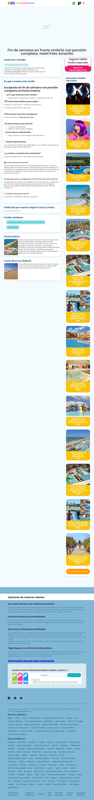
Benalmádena (74, 781)
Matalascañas (13, 787)
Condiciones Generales (80, 794)
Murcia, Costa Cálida (50, 724)
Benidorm (77, 778)
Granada (77, 749)
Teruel (24, 718)
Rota (9, 781)
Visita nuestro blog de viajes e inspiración (31, 660)
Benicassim (33, 765)
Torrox (30, 758)
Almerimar (12, 771)
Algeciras (33, 755)
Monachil (11, 745)
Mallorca (31, 784)
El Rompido (53, 765)
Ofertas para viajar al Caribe (53, 718)
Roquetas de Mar (60, 784)
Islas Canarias (61, 721)
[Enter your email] (60, 675)
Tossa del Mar (73, 784)
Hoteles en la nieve (15, 724)
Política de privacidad (59, 794)
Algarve (30, 774)
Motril (43, 774)
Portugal (80, 721)
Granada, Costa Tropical (69, 724)
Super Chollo (13, 227)
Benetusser (12, 762)
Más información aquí (23, 711)
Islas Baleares (48, 721)
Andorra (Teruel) (43, 762)
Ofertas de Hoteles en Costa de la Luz (45, 728)
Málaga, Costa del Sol (32, 724)
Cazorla (50, 768)
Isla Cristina (21, 742)
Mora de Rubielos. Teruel (17, 758)
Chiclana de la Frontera (31, 781)
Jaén (76, 718)
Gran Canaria (21, 784)
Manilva (69, 749)
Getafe (61, 755)
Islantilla (48, 784)
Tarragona (21, 749)
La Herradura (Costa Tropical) (19, 778)
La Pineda (11, 774)
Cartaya (42, 742)
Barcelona (26, 752)
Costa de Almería (67, 728)
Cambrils (71, 774)
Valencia (71, 721)
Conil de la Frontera (68, 758)
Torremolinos (62, 781)
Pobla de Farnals (75, 742)
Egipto (10, 718)
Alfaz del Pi (75, 771)
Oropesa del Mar (65, 778)
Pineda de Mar (61, 742)
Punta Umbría (37, 778)
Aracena (55, 745)
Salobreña (11, 742)
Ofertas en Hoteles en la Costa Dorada (49, 731)
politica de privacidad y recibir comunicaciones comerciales (55, 682)
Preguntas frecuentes (30, 794)
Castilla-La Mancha (15, 721)
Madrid (72, 768)
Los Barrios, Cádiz (50, 752)
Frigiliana (24, 755)
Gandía (79, 774)
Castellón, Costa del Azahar (18, 728)
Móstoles (23, 765)
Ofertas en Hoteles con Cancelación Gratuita (26, 222)
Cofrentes (55, 758)
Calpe (37, 774)
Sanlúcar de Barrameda (36, 749)
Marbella (11, 784)
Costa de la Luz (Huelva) (17, 734)
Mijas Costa (38, 771)
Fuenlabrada (75, 745)
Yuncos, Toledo (13, 755)
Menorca (50, 742)
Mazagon (16, 781)
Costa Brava (70, 731)
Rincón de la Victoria (41, 745)
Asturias (69, 718)
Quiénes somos (70, 794)
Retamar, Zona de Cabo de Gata (20, 768)
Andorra (65, 768)
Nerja (20, 771)
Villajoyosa (31, 762)
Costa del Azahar (26, 731)
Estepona (42, 765)
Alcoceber (53, 755)
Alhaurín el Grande (42, 758)
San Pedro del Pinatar (66, 752)
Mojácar (54, 778)
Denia (66, 771)
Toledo (17, 718)
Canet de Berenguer (24, 745)
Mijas (19, 752)
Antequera (64, 745)
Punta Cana (36, 752)
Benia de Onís (39, 768)
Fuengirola (21, 774)
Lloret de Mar (70, 765)
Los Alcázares (13, 765)
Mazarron (11, 752)
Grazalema (32, 742)
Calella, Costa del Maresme (62, 762)
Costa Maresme (35, 718)
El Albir (61, 765)
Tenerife (40, 784)
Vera (44, 781)
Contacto (41, 794)
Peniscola (51, 781)
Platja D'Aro (60, 749)
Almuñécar (28, 771)
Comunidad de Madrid (32, 721)
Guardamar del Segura (53, 771)
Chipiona (50, 749)
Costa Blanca (13, 731)
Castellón (11, 749)
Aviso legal (50, 794)
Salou (47, 778)
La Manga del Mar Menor (57, 774)
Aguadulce (43, 755)
